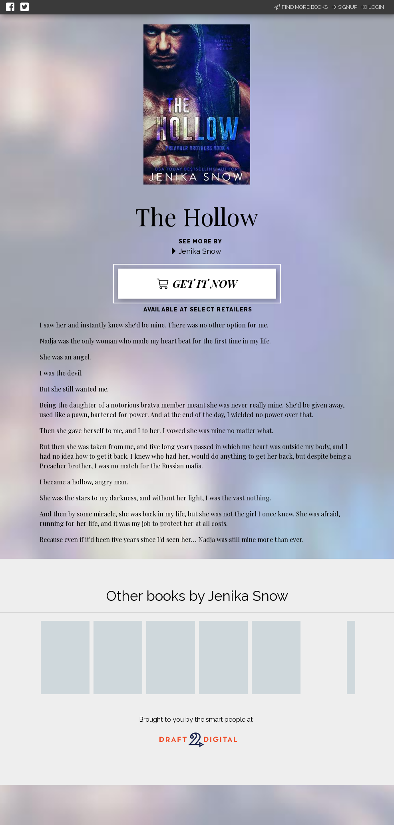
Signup (344, 7)
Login (372, 7)
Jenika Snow (200, 251)
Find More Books (301, 7)
